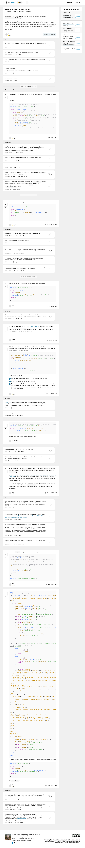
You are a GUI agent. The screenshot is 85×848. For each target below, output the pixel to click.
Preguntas (69, 2)
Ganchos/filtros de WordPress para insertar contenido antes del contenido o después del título (68, 15)
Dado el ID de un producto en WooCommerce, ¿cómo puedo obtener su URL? (69, 36)
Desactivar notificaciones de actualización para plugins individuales (68, 23)
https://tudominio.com (21, 818)
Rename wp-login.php (34, 326)
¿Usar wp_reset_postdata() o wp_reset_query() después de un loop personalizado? (69, 43)
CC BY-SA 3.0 (77, 838)
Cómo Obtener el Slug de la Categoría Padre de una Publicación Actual (68, 30)
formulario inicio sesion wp (49, 34)
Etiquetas (77, 2)
